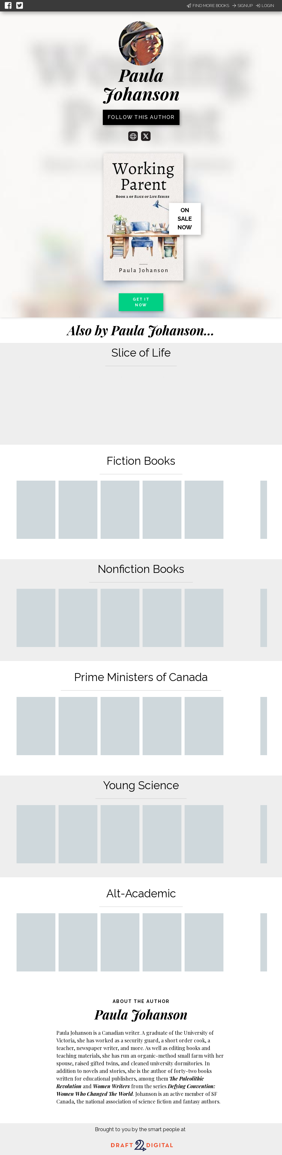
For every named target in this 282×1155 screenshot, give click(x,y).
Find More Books (208, 5)
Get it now (141, 302)
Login (265, 5)
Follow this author (141, 117)
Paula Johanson (141, 84)
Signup (242, 5)
